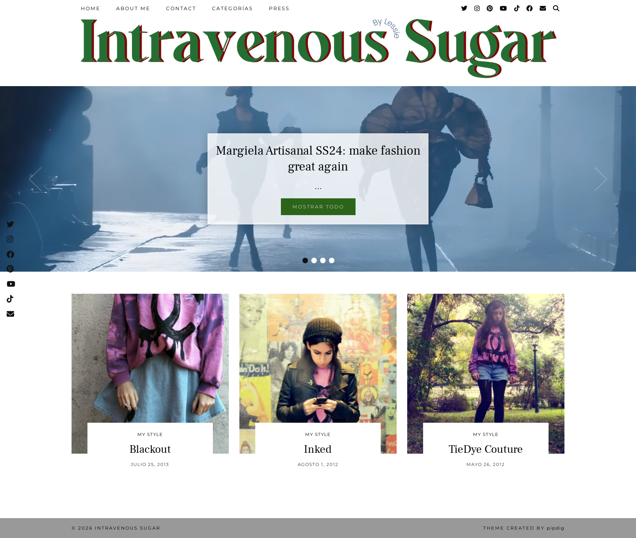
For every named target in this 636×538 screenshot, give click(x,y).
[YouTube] (504, 8)
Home (90, 8)
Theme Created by (523, 528)
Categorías (232, 8)
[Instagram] (477, 8)
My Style (150, 434)
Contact (181, 8)
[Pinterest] (490, 8)
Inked (318, 449)
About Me (133, 8)
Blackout (150, 449)
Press (279, 8)
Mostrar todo (318, 207)
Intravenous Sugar (127, 528)
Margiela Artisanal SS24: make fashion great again (318, 158)
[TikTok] (517, 8)
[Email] (543, 8)
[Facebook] (530, 8)
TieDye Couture (486, 449)
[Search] (556, 8)
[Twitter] (464, 8)
